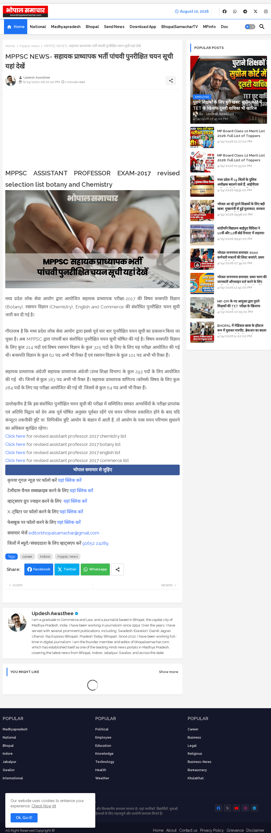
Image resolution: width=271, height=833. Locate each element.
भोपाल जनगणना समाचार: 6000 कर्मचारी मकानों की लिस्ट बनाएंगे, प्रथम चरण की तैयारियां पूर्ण (240, 257)
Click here (15, 436)
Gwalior (9, 770)
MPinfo (209, 27)
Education (103, 746)
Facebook (41, 569)
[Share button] (117, 569)
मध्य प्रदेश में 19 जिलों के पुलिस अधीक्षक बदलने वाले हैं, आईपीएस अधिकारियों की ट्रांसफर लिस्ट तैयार (238, 184)
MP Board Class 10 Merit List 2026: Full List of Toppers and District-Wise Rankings (241, 136)
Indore (45, 557)
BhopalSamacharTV (179, 27)
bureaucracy (197, 770)
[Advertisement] (92, 130)
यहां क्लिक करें (70, 480)
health (100, 770)
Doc (224, 27)
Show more (168, 672)
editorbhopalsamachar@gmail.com (64, 533)
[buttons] (224, 11)
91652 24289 (95, 543)
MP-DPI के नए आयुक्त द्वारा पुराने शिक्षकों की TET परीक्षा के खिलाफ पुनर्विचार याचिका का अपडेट (238, 306)
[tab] (15, 26)
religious (195, 754)
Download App (143, 27)
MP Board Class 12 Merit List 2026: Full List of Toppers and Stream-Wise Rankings (241, 160)
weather (102, 778)
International (13, 778)
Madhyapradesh (65, 27)
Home (19, 27)
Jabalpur (9, 762)
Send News (114, 27)
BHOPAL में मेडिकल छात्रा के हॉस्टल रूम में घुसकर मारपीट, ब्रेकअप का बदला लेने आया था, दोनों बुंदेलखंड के (241, 330)
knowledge (104, 754)
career (27, 557)
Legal (192, 746)
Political (102, 729)
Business (194, 737)
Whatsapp (98, 569)
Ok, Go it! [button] (24, 818)
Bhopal (92, 27)
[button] (250, 26)
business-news (199, 762)
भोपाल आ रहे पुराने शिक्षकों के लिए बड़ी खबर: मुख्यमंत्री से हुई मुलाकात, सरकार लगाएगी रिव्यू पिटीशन (241, 209)
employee (103, 737)
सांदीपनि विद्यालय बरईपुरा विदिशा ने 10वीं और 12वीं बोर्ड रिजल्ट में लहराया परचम (240, 233)
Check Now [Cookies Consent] (41, 806)
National (38, 27)
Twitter (70, 569)
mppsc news (29, 46)
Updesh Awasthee (53, 613)
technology (104, 762)
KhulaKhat (196, 778)
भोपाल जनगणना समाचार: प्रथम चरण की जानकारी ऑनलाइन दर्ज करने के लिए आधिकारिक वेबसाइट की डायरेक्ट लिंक (242, 282)
